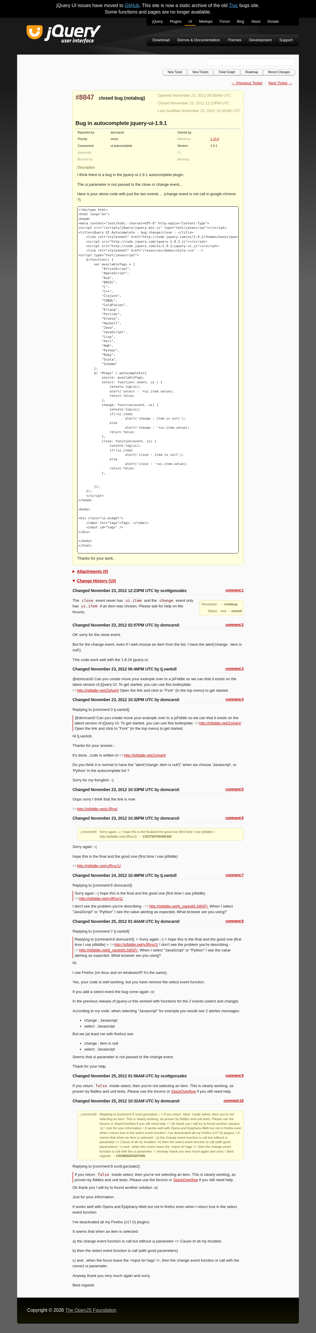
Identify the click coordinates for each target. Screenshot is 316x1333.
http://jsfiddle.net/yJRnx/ (95, 809)
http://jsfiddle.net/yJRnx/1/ (97, 866)
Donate (273, 21)
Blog (240, 21)
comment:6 (234, 818)
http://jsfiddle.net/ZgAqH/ (96, 690)
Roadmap (251, 72)
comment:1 (234, 590)
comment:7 (234, 875)
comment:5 (234, 789)
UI (190, 21)
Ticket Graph (226, 72)
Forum (225, 21)
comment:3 (234, 669)
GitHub (132, 5)
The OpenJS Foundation (90, 1310)
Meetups (206, 21)
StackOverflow (183, 1091)
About (255, 21)
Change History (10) (96, 580)
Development (260, 40)
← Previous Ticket (246, 83)
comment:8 (234, 921)
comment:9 (234, 1076)
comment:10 (233, 1101)
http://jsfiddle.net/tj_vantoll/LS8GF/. (177, 906)
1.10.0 (214, 139)
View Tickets (200, 72)
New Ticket (175, 72)
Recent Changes (279, 72)
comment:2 (234, 625)
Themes (234, 40)
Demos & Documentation (198, 40)
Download (161, 40)
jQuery (157, 21)
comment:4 (234, 699)
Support (286, 40)
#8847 (84, 97)
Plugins (175, 21)
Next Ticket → (280, 83)
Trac (233, 5)
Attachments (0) (92, 571)
